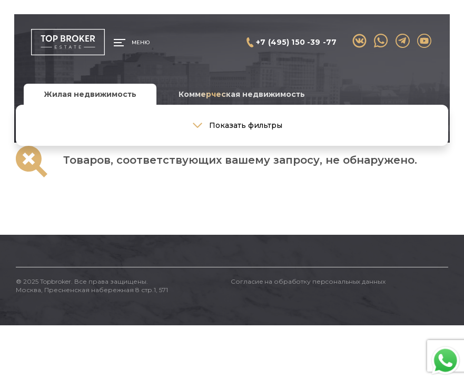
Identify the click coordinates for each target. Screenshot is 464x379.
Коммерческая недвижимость (242, 94)
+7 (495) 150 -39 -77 (296, 42)
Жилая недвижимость (90, 94)
